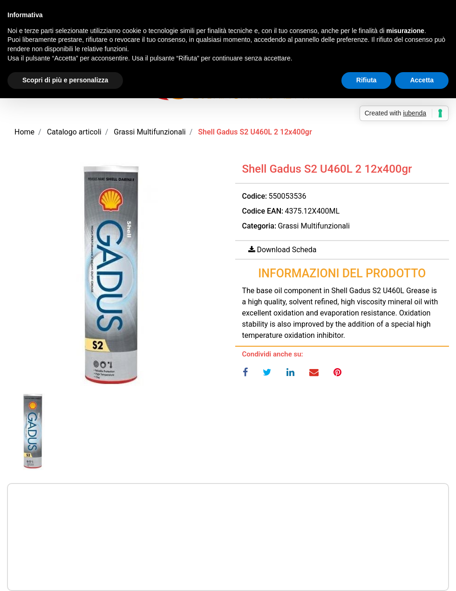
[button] (114, 275)
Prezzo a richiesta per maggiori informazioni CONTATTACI (228, 511)
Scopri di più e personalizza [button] (65, 80)
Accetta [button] (422, 80)
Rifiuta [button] (366, 80)
